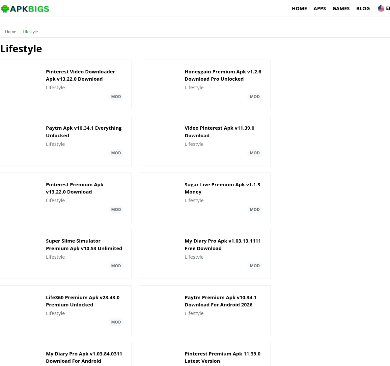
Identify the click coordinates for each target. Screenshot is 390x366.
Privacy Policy (356, 358)
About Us (278, 358)
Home (278, 8)
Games (319, 8)
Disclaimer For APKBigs (315, 358)
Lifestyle (30, 28)
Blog (341, 8)
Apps (298, 8)
